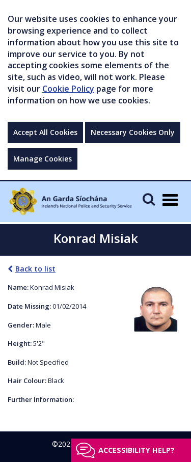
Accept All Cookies (45, 132)
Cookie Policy (68, 88)
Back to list (32, 269)
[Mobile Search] (148, 199)
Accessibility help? (136, 450)
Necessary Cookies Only (133, 132)
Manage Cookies (42, 159)
